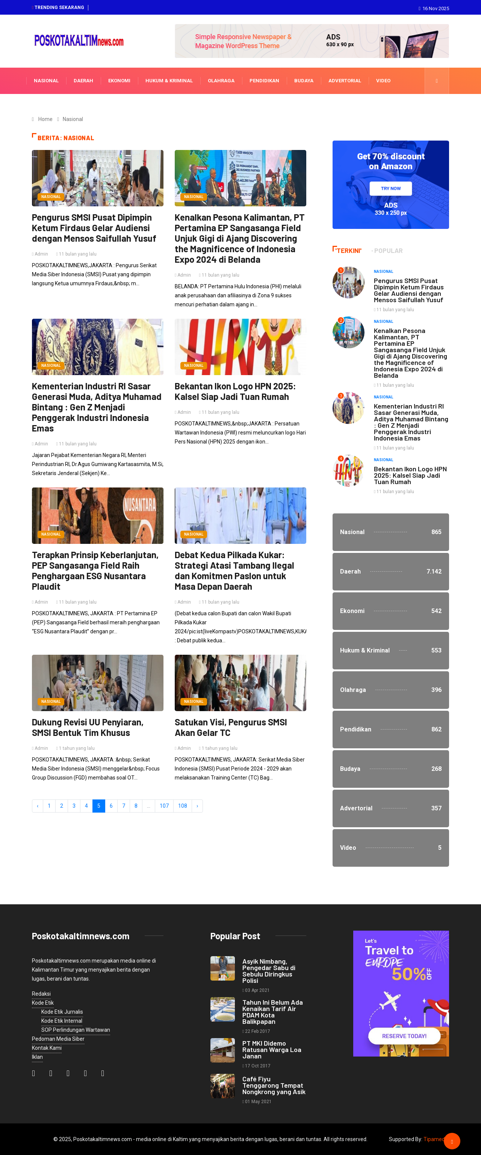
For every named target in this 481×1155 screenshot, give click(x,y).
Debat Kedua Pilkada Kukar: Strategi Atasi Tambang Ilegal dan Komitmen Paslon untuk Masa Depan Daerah (234, 570)
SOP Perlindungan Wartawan (75, 1030)
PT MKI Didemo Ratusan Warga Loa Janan (271, 1049)
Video (383, 80)
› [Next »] (197, 806)
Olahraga (221, 80)
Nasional (46, 80)
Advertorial (344, 80)
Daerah (83, 80)
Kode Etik (43, 1003)
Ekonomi (119, 80)
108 (182, 806)
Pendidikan (264, 80)
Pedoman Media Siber (58, 1039)
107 (164, 806)
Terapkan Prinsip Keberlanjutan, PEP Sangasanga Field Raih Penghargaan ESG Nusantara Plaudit (95, 570)
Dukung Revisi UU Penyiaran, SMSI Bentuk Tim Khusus (88, 727)
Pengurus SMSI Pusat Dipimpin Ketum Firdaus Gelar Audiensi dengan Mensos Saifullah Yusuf (94, 228)
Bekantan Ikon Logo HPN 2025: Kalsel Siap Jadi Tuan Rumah (235, 391)
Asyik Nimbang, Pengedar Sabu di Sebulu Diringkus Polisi (268, 970)
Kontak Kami (47, 1048)
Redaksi (41, 994)
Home (45, 119)
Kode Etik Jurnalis (62, 1012)
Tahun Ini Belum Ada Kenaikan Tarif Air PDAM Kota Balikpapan (272, 1011)
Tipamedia (436, 1139)
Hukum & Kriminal (169, 80)
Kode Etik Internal (61, 1021)
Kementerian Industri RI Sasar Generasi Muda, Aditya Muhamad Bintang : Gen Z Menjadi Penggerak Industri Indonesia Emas (97, 406)
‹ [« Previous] (37, 806)
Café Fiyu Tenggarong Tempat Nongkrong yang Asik (274, 1085)
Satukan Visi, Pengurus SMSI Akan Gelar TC (231, 727)
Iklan (37, 1057)
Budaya (303, 80)
